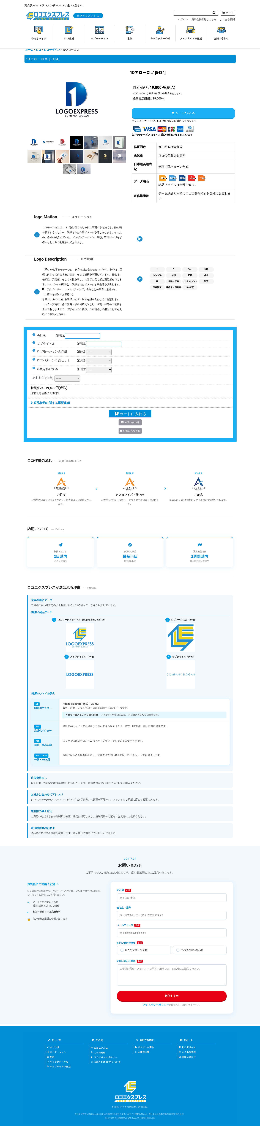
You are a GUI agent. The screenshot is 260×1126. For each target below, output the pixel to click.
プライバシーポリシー (156, 1004)
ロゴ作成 (53, 1046)
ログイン (183, 19)
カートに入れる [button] (183, 113)
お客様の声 (142, 1051)
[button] (34, 142)
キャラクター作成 (58, 1061)
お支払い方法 (99, 1047)
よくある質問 (227, 19)
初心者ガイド (187, 1046)
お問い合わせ (187, 1056)
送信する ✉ (172, 995)
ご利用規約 (98, 1051)
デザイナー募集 (144, 1046)
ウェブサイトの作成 (59, 1065)
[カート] (228, 13)
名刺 (51, 1056)
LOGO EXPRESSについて (106, 1061)
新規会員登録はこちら (203, 19)
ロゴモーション (56, 1051)
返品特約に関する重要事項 (50, 403)
